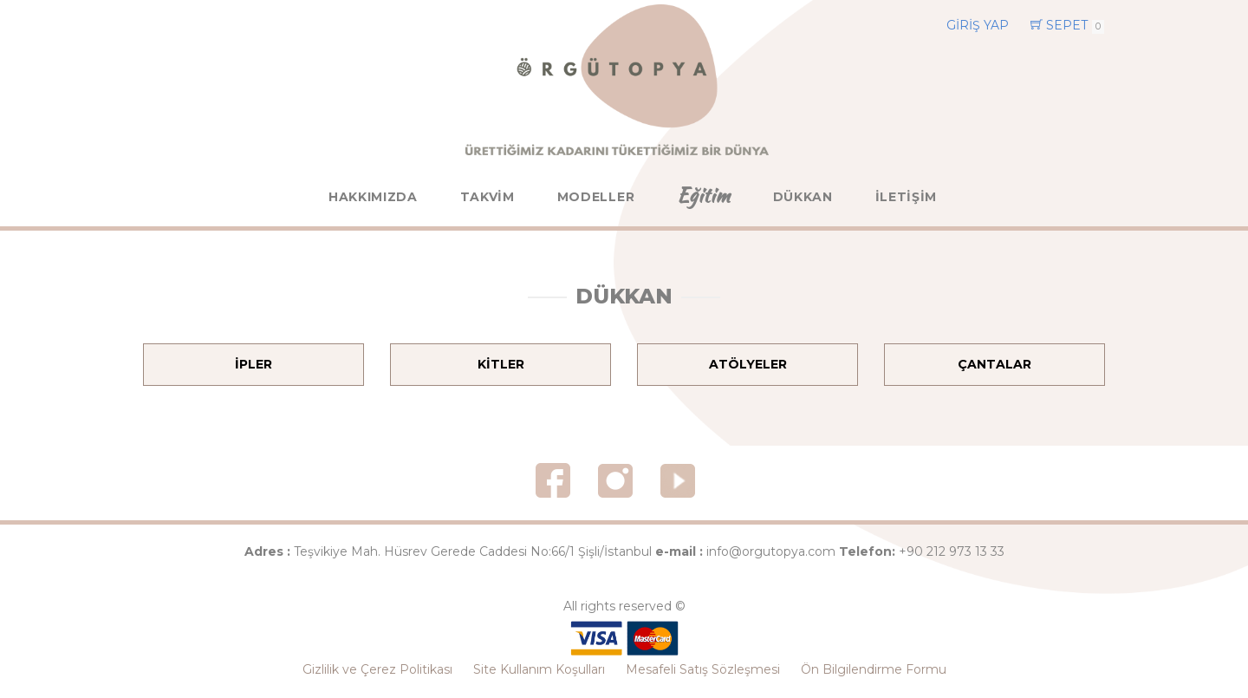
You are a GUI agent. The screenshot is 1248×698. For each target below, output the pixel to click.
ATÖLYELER (748, 364)
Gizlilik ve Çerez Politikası (377, 669)
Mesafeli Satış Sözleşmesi (703, 669)
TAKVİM (487, 197)
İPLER (253, 364)
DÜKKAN (803, 197)
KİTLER (501, 364)
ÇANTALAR (994, 364)
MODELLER (596, 197)
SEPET (1067, 25)
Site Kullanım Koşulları (539, 669)
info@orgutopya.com (770, 551)
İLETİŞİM (906, 197)
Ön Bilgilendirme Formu (873, 669)
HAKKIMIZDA (373, 197)
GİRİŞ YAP (977, 25)
